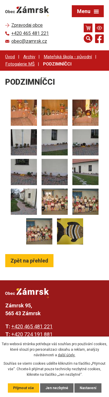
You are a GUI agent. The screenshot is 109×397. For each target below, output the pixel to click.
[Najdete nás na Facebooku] (99, 39)
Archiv (29, 56)
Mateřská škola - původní (68, 56)
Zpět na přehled (29, 261)
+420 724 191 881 (32, 334)
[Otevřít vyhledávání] (88, 38)
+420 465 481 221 (32, 326)
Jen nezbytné (56, 388)
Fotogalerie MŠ (20, 64)
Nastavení (88, 388)
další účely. (66, 355)
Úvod (10, 56)
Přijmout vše (23, 388)
